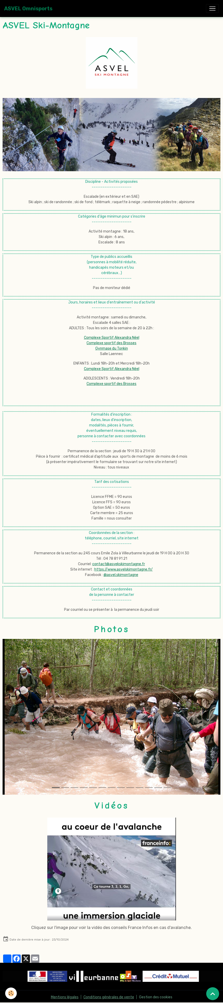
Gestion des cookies (155, 997)
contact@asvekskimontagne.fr (118, 564)
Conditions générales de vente (108, 997)
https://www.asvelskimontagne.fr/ (123, 569)
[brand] (28, 8)
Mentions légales (65, 997)
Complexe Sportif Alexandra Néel (111, 369)
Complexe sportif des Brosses (111, 384)
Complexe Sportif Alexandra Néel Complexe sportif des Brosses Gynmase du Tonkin (111, 343)
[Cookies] (11, 993)
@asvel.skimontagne (121, 575)
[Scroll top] (212, 993)
